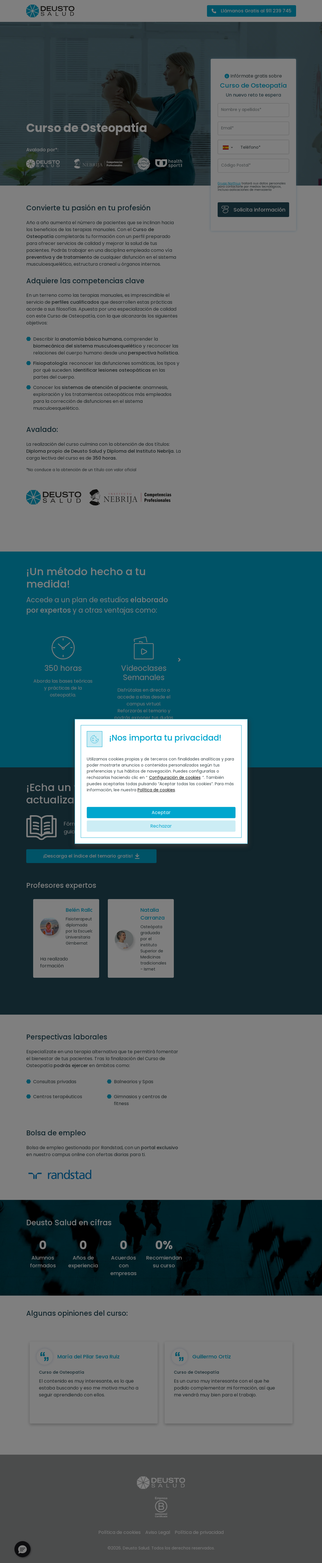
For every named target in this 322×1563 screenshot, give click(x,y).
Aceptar (161, 812)
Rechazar (161, 826)
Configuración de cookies (175, 777)
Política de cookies (156, 790)
